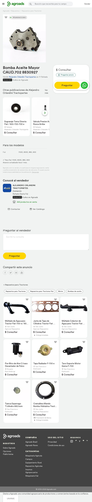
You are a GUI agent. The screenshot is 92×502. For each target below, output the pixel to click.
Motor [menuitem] (60, 291)
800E (26, 152)
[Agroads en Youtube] (83, 441)
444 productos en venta (27, 202)
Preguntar (67, 85)
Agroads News (31, 445)
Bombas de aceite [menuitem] (74, 291)
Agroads (6, 11)
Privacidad (52, 442)
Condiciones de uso (56, 445)
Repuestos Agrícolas (34, 466)
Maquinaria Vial (31, 476)
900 (34, 152)
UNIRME (10, 498)
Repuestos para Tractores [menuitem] (16, 291)
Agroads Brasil (31, 442)
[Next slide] (44, 112)
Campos (28, 459)
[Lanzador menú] (3, 4)
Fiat (4, 152)
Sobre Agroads (9, 448)
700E (20, 152)
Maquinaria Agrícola (33, 455)
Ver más (46, 91)
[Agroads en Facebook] (80, 441)
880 (30, 152)
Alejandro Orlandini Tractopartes (22, 77)
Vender (87, 4)
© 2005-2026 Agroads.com (46, 489)
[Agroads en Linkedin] (87, 441)
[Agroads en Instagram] (71, 441)
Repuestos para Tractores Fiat (42, 291)
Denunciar (35, 172)
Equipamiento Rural (33, 462)
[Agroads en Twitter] (76, 441)
